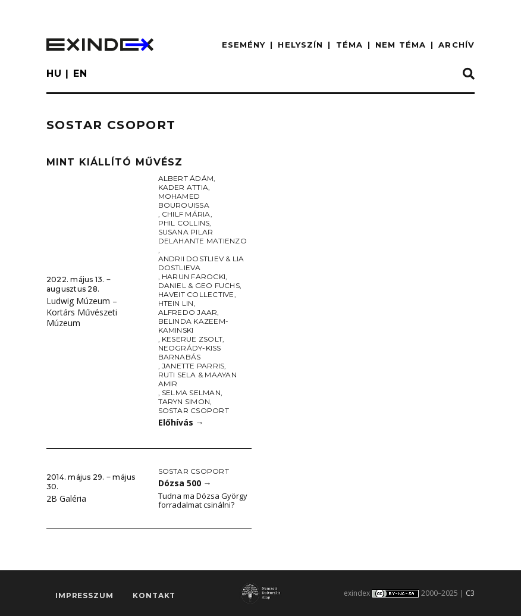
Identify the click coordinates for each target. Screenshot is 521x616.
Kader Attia (183, 187)
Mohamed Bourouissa (183, 200)
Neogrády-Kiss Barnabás (189, 352)
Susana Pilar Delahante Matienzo (202, 236)
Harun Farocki (193, 276)
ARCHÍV (456, 44)
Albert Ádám (186, 178)
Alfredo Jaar (188, 312)
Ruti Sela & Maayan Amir (197, 379)
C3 (470, 593)
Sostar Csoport (193, 410)
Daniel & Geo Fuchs (199, 285)
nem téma (400, 44)
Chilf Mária (186, 213)
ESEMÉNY (244, 44)
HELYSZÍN (300, 44)
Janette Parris (193, 365)
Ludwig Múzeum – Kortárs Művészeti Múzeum (81, 312)
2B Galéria (66, 498)
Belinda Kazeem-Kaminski (193, 325)
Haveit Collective (196, 294)
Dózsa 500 (185, 483)
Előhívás (181, 422)
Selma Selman (191, 392)
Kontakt (154, 595)
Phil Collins (184, 222)
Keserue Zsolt (192, 338)
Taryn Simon (184, 401)
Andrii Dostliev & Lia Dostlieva (201, 263)
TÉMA (349, 44)
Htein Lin (176, 303)
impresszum (84, 595)
